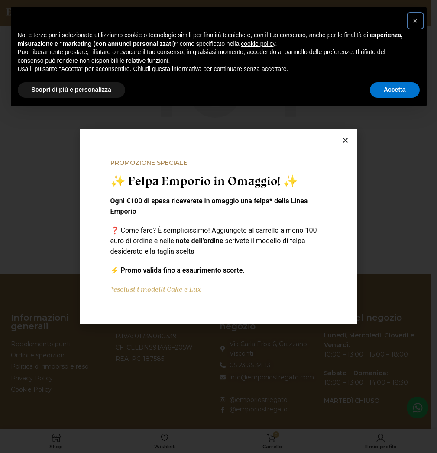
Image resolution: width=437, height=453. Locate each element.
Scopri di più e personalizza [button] (71, 89)
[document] (218, 226)
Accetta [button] (395, 89)
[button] (415, 21)
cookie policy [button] (258, 43)
